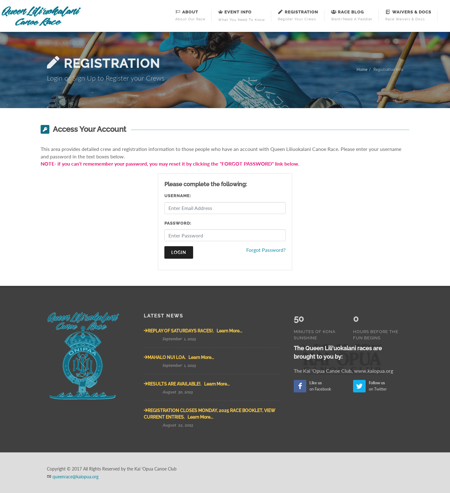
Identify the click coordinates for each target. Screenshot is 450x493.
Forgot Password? (266, 250)
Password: (177, 223)
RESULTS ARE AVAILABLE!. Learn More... (187, 383)
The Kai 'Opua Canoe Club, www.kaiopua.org (343, 358)
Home (362, 69)
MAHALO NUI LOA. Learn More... (179, 357)
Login (178, 252)
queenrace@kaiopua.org (75, 476)
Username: (177, 195)
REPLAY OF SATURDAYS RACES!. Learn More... (193, 330)
